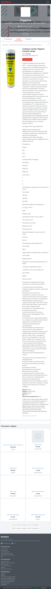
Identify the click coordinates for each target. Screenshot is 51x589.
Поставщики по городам (7, 555)
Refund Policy (11, 580)
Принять (36, 587)
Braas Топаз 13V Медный (13, 514)
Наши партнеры (5, 583)
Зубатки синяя (38, 444)
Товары (18, 39)
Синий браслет (13, 468)
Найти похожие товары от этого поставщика (25, 525)
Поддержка (4, 584)
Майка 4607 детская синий (38, 514)
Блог (2, 556)
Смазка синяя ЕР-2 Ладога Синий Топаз (13, 445)
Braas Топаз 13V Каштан (38, 468)
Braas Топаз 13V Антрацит (38, 491)
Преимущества (5, 561)
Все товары (5, 44)
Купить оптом (27, 59)
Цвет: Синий (13, 491)
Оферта (3, 575)
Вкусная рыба (38, 448)
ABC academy (13, 495)
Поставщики (4, 550)
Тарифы (3, 567)
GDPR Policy (4, 580)
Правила (3, 573)
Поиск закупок (5, 564)
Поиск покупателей (6, 565)
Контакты (28, 39)
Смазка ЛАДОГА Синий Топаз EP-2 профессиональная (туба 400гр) (25, 44)
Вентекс (38, 519)
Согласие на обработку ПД (8, 578)
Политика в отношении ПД (8, 576)
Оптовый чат (5, 543)
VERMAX (13, 472)
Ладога (13, 449)
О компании (8, 39)
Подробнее (44, 587)
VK (13, 543)
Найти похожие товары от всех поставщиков (25, 528)
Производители (5, 551)
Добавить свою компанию (8, 562)
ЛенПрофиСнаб (38, 472)
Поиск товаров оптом (6, 553)
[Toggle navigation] (48, 2)
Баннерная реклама (6, 569)
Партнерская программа (7, 581)
